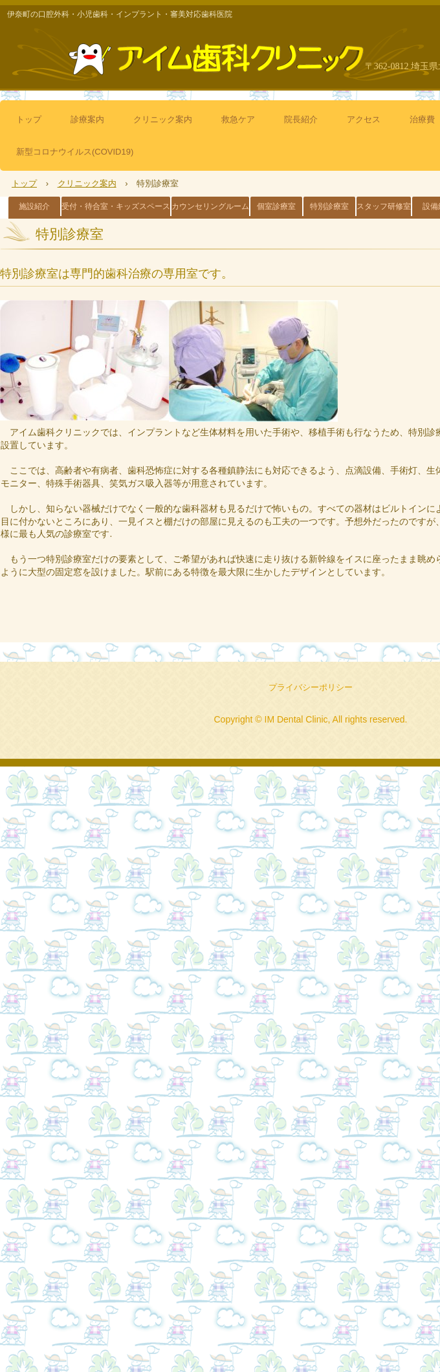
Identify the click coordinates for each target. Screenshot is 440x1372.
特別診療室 (329, 206)
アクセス (363, 119)
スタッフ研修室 (384, 206)
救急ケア (238, 119)
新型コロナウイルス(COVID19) (74, 152)
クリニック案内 (162, 119)
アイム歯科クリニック (220, 54)
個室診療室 (276, 206)
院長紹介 (301, 119)
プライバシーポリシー (311, 687)
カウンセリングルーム (210, 206)
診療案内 (87, 119)
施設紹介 (34, 206)
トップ (28, 119)
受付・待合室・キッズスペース (115, 206)
